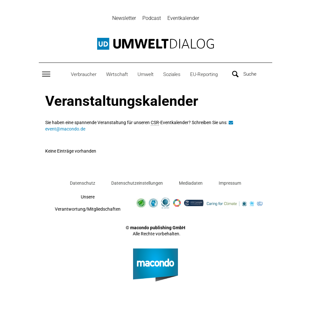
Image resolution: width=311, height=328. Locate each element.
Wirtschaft (117, 74)
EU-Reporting (204, 74)
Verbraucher (84, 74)
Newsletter (124, 18)
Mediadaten (191, 183)
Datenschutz (82, 183)
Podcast (151, 18)
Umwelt (146, 74)
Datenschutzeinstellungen (137, 183)
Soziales (172, 74)
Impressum (230, 183)
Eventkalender (183, 18)
